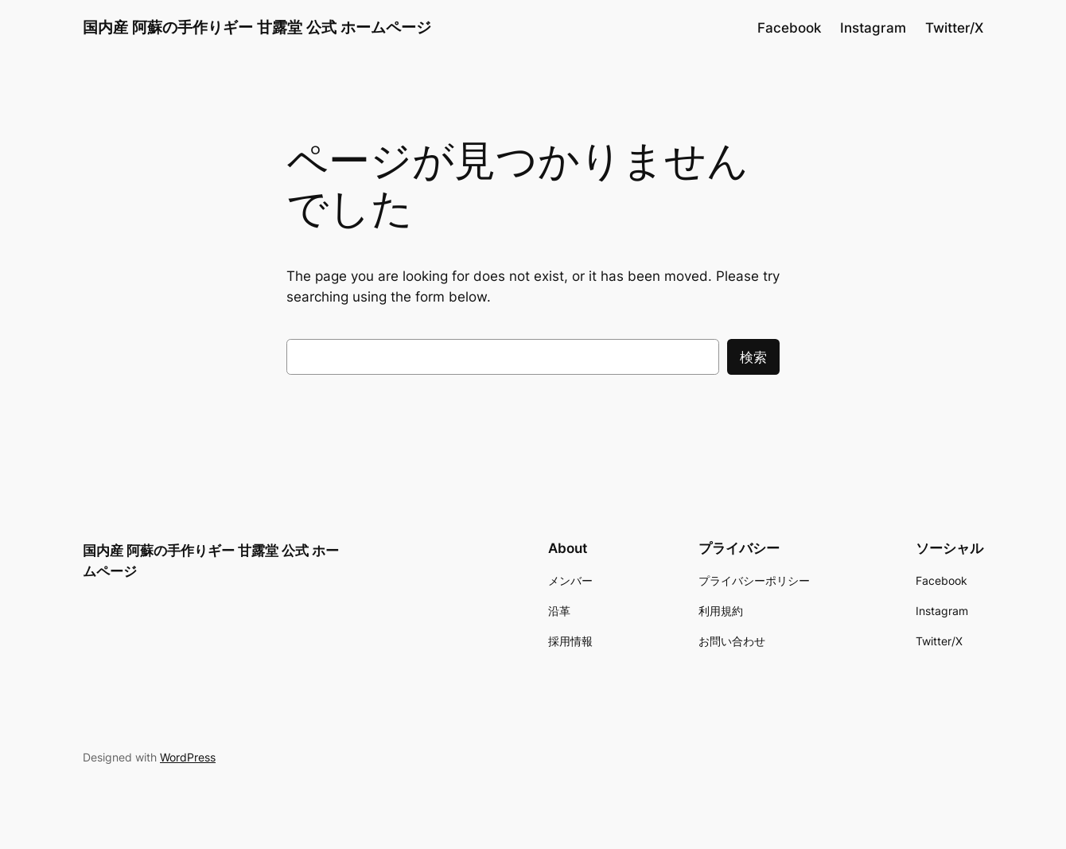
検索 (753, 357)
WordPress (188, 757)
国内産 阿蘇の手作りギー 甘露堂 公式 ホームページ (257, 27)
